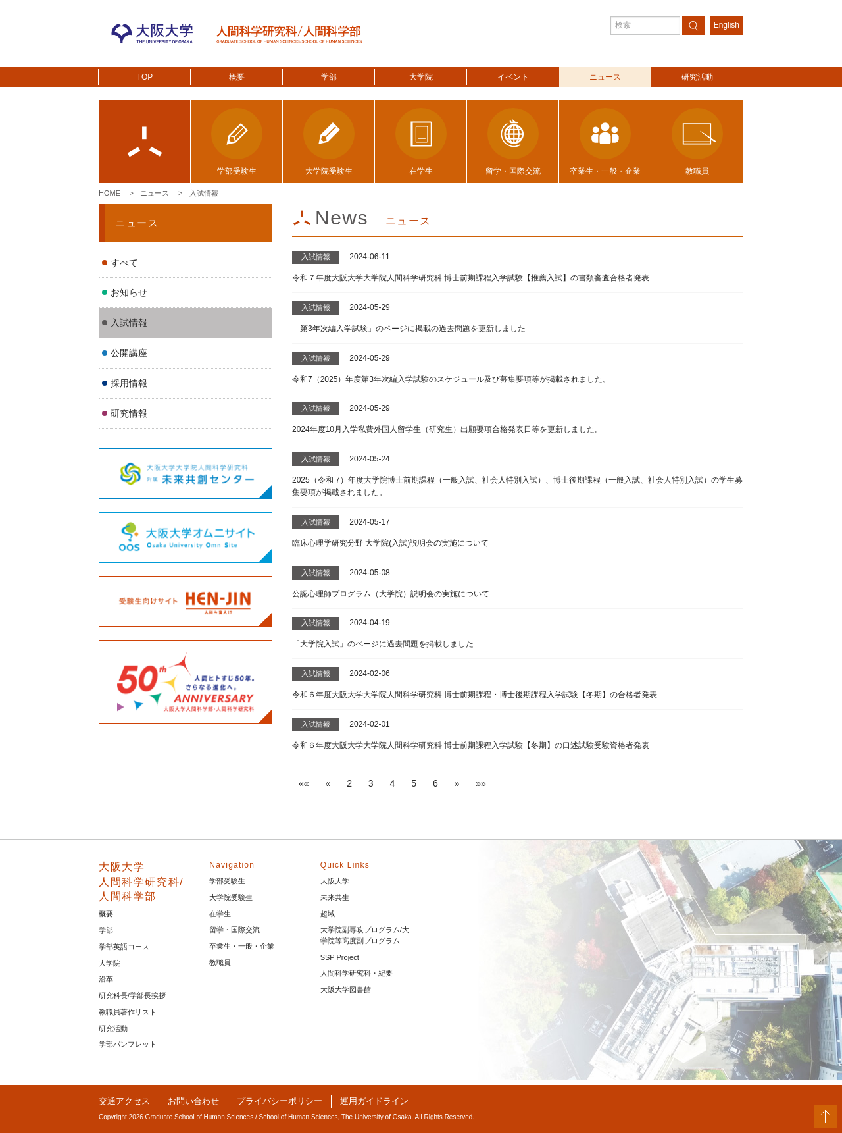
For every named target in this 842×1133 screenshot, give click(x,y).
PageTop (825, 1116)
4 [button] (392, 783)
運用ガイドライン (374, 1101)
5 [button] (413, 783)
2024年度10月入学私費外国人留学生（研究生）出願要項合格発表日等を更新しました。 (447, 429)
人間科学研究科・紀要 (356, 973)
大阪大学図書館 (345, 989)
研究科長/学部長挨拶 (132, 995)
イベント (513, 77)
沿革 (106, 979)
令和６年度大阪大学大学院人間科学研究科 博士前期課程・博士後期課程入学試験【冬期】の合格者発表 (474, 694)
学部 (329, 77)
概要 (237, 77)
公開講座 (129, 353)
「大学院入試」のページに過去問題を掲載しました (383, 643)
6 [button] (435, 783)
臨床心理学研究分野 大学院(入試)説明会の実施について (390, 543)
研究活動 (697, 77)
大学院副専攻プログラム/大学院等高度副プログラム (364, 935)
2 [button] (349, 783)
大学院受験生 (231, 897)
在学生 (220, 914)
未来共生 (334, 897)
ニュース (605, 77)
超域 (327, 914)
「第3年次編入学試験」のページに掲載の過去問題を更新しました (409, 328)
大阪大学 (334, 881)
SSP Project (339, 957)
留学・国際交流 (234, 930)
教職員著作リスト (128, 1012)
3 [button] (371, 783)
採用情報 (129, 383)
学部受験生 (227, 881)
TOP (145, 77)
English (726, 25)
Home (109, 193)
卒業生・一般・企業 (241, 946)
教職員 (220, 962)
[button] (304, 783)
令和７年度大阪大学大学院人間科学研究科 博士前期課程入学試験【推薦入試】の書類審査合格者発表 (470, 277)
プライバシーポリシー (279, 1101)
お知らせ (129, 292)
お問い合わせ (193, 1101)
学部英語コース (124, 947)
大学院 (421, 77)
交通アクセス (124, 1101)
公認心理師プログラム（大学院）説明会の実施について (390, 593)
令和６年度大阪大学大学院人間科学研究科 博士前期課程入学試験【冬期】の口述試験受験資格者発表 (470, 745)
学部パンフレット (128, 1044)
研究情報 (129, 413)
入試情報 (203, 193)
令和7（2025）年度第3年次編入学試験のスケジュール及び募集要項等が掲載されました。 (451, 379)
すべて (124, 262)
